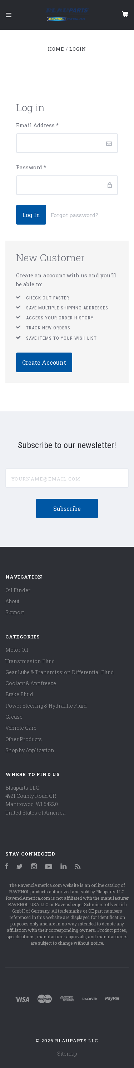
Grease (14, 716)
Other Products (23, 739)
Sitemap (67, 1053)
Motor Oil (17, 649)
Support (14, 612)
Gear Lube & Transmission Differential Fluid (59, 672)
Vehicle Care (20, 727)
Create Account (44, 362)
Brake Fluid (19, 694)
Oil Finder (17, 590)
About (12, 601)
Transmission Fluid (30, 661)
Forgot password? (74, 215)
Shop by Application (29, 750)
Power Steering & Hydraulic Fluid (46, 705)
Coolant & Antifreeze (30, 683)
